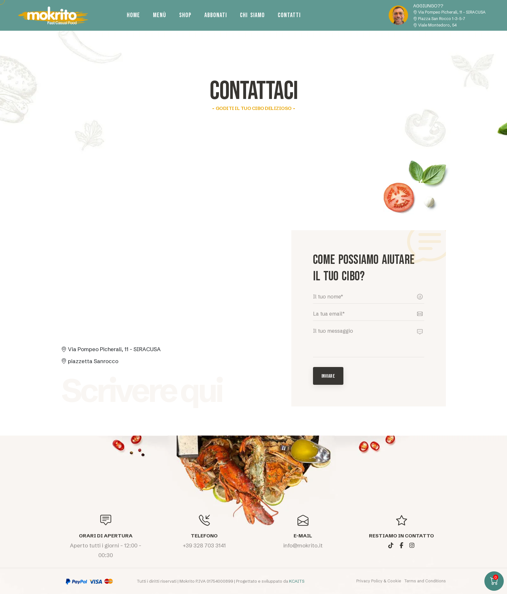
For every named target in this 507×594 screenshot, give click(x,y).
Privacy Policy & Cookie (379, 580)
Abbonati (215, 15)
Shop (185, 15)
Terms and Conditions (425, 580)
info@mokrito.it (303, 545)
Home (133, 15)
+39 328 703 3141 (204, 545)
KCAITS (297, 581)
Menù (159, 15)
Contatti (289, 15)
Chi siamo (252, 15)
